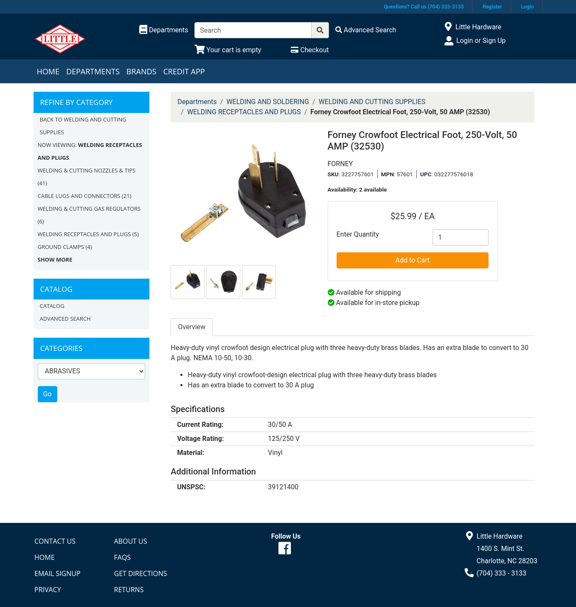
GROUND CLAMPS (61, 247)
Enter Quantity (358, 234)
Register (492, 7)
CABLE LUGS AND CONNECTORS (79, 196)
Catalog (52, 306)
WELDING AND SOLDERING (267, 102)
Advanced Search (65, 318)
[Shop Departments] (163, 30)
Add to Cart (413, 260)
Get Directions (140, 573)
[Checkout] (310, 50)
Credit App (184, 71)
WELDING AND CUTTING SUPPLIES (372, 102)
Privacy (47, 589)
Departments (93, 71)
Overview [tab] (191, 327)
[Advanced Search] (365, 30)
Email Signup (57, 573)
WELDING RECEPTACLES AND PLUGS (84, 234)
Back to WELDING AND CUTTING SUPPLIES (83, 126)
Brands (141, 71)
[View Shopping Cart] (227, 50)
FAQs (122, 557)
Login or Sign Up (481, 41)
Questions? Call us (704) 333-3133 (424, 7)
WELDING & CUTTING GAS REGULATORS (89, 208)
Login (527, 7)
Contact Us (55, 541)
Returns (129, 589)
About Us (130, 541)
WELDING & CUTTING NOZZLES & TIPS (87, 170)
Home (48, 71)
